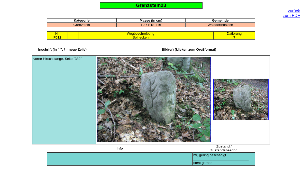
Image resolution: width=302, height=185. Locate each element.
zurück (294, 11)
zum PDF (291, 15)
